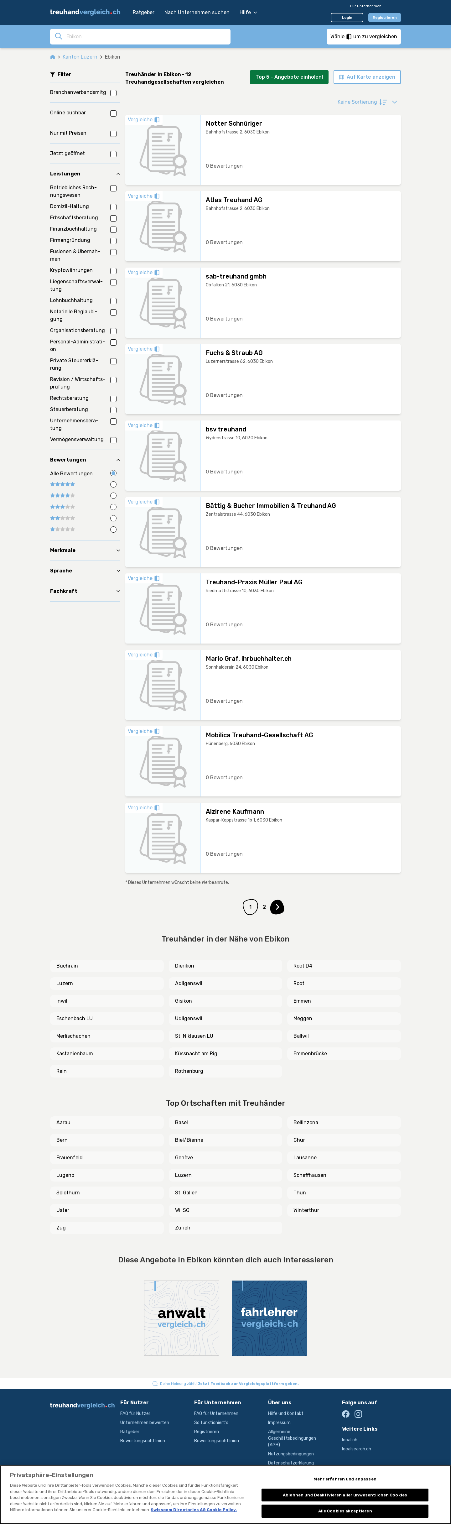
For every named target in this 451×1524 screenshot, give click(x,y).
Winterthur (306, 1210)
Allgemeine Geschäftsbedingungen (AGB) (292, 1438)
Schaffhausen (309, 1175)
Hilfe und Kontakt (285, 1413)
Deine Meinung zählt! (229, 1383)
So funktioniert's (211, 1422)
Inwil (61, 1001)
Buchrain (67, 966)
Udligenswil (188, 1018)
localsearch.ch (356, 1449)
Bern (62, 1140)
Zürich (182, 1228)
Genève (184, 1158)
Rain (61, 1071)
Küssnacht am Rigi (197, 1054)
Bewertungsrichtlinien (142, 1440)
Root (298, 983)
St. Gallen (186, 1193)
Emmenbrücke (310, 1054)
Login (347, 17)
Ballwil (301, 1036)
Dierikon (184, 966)
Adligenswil (188, 983)
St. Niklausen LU (194, 1036)
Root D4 (302, 966)
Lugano (65, 1175)
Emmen (302, 1001)
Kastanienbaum (74, 1054)
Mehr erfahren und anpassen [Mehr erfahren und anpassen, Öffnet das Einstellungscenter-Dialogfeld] (345, 1479)
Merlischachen (73, 1036)
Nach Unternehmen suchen (197, 12)
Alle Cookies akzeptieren (345, 1511)
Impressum (279, 1422)
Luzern (64, 983)
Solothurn (68, 1193)
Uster (62, 1210)
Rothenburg (189, 1071)
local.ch (349, 1440)
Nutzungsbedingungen (291, 1454)
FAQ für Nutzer (135, 1413)
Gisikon (183, 1001)
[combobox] (147, 36)
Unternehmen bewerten (144, 1422)
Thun (299, 1193)
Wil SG (182, 1210)
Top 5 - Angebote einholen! (289, 77)
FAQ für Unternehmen (216, 1413)
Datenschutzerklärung (291, 1463)
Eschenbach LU (74, 1018)
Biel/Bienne (189, 1140)
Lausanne (305, 1158)
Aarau (63, 1122)
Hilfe (248, 12)
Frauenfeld (69, 1158)
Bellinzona (305, 1122)
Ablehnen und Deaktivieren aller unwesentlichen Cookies (345, 1495)
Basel (181, 1122)
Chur (299, 1140)
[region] (225, 1494)
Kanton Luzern (80, 57)
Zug (61, 1228)
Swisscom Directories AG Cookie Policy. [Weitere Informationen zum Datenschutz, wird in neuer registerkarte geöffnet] (194, 1509)
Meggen (302, 1018)
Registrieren (385, 17)
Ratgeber (143, 12)
